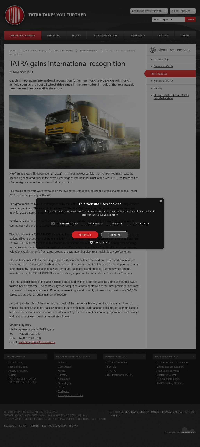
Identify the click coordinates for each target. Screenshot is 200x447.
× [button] (160, 201)
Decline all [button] (115, 234)
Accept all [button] (85, 234)
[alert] (100, 223)
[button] (100, 223)
